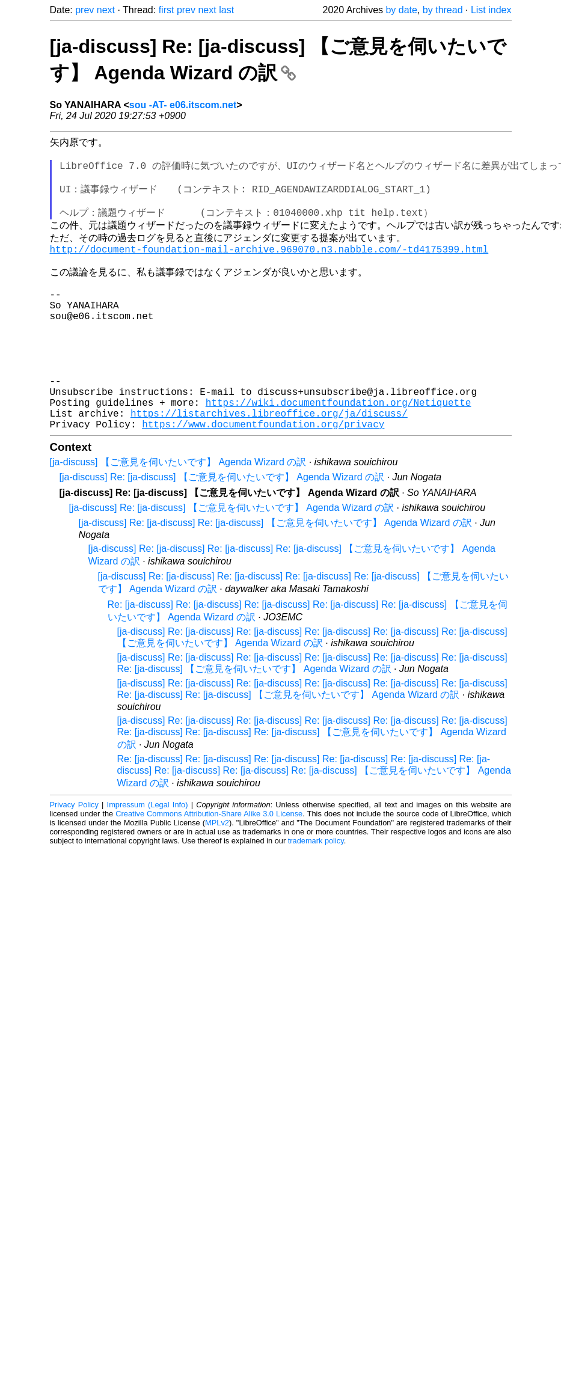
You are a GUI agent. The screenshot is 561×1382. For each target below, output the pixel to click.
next (106, 10)
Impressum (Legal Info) (147, 858)
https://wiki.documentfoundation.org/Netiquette (338, 451)
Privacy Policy (74, 858)
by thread (443, 10)
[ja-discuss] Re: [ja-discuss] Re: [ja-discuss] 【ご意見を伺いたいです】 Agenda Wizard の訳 (275, 577)
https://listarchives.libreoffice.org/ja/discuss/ (269, 464)
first (166, 10)
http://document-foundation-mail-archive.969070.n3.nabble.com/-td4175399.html (269, 265)
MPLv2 (217, 876)
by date (401, 10)
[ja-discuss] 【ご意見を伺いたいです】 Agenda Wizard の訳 (178, 516)
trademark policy (316, 894)
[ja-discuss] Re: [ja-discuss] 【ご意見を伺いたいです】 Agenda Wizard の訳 (222, 531)
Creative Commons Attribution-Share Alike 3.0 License (208, 867)
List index (491, 10)
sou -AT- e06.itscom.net (182, 105)
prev (84, 10)
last (226, 10)
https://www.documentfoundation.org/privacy (263, 478)
